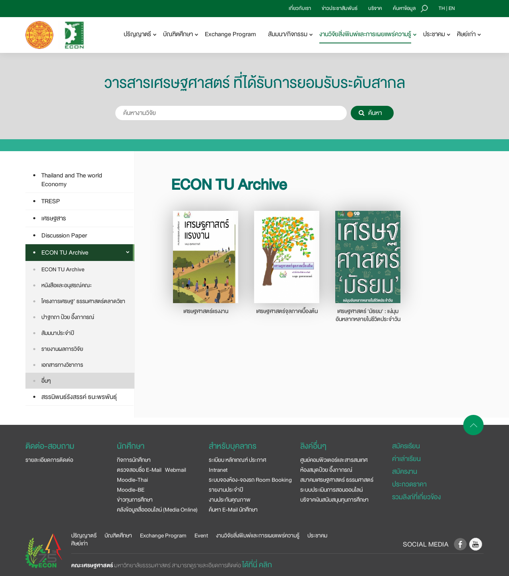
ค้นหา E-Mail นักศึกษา (233, 509)
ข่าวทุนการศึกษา (135, 499)
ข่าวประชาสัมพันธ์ (339, 8)
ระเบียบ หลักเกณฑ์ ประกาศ (237, 460)
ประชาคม (317, 535)
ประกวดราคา (409, 484)
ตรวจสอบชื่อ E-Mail (139, 470)
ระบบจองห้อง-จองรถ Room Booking (250, 480)
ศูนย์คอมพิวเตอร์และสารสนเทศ (333, 460)
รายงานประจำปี (226, 489)
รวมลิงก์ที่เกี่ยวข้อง (416, 497)
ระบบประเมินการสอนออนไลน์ (331, 489)
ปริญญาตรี (84, 535)
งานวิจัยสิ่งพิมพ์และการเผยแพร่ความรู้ (257, 535)
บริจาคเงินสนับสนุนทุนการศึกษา (334, 499)
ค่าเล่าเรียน (406, 459)
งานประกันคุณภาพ (230, 499)
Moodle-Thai (132, 480)
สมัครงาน (404, 471)
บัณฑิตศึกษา (118, 535)
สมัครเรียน (406, 446)
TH (442, 8)
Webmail (175, 470)
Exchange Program (230, 34)
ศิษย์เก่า (79, 543)
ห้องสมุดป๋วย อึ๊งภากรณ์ (326, 470)
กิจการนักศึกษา (134, 460)
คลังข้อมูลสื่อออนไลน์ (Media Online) (157, 509)
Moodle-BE (130, 489)
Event (201, 535)
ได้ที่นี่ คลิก (257, 564)
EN (452, 8)
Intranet (218, 470)
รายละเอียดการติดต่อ (49, 460)
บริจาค (375, 8)
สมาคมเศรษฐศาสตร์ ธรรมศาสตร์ (336, 480)
